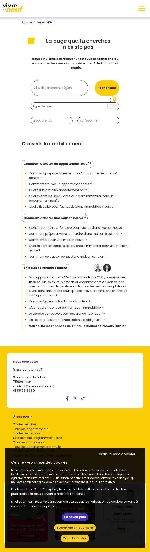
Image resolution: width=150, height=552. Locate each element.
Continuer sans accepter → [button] (118, 454)
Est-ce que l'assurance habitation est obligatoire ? (67, 320)
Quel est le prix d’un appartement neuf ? (59, 190)
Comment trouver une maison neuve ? (58, 240)
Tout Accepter (75, 538)
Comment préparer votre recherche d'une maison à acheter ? (75, 234)
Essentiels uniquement (75, 528)
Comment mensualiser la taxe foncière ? (59, 301)
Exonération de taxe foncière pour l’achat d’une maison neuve (75, 228)
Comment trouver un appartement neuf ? (60, 184)
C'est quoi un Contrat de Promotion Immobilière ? (66, 308)
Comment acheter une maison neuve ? (55, 218)
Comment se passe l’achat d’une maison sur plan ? (68, 257)
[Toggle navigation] (142, 8)
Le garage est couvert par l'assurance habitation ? (67, 314)
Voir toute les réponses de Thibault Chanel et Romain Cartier (77, 326)
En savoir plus (75, 517)
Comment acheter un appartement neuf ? (57, 164)
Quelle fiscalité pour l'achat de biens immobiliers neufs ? (71, 207)
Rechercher (107, 88)
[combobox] (75, 106)
